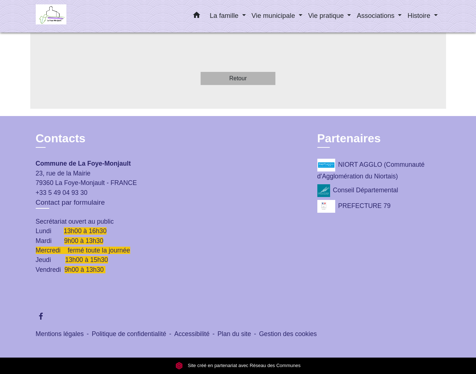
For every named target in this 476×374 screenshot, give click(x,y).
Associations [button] (376, 15)
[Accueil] (81, 16)
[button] (196, 16)
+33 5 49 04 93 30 (62, 192)
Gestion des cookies (288, 334)
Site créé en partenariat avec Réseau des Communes (238, 366)
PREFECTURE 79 (354, 206)
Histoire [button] (419, 15)
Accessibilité (192, 334)
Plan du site (234, 334)
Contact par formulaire (70, 202)
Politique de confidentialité (129, 334)
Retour (238, 78)
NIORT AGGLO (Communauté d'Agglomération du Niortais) (371, 169)
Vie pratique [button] (327, 15)
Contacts (61, 138)
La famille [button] (225, 15)
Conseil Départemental (357, 190)
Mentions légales (60, 334)
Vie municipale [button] (274, 15)
